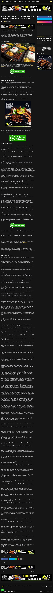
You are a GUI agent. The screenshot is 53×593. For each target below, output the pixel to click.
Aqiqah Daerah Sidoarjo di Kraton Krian (11, 13)
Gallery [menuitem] (15, 1)
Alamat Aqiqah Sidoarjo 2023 (44, 38)
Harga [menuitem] (11, 1)
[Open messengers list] (2, 590)
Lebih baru (3, 571)
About (45, 591)
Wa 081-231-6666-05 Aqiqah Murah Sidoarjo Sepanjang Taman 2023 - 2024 (47, 49)
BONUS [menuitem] (37, 1)
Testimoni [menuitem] (20, 1)
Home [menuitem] (7, 1)
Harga (48, 591)
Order (51, 591)
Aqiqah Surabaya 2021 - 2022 (10, 591)
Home (41, 591)
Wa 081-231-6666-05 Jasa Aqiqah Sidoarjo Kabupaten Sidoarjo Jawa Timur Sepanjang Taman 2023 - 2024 (47, 43)
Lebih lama (32, 571)
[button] (51, 1)
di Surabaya (25, 242)
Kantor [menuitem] (29, 1)
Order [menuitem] (25, 1)
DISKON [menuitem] (33, 1)
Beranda (2, 13)
